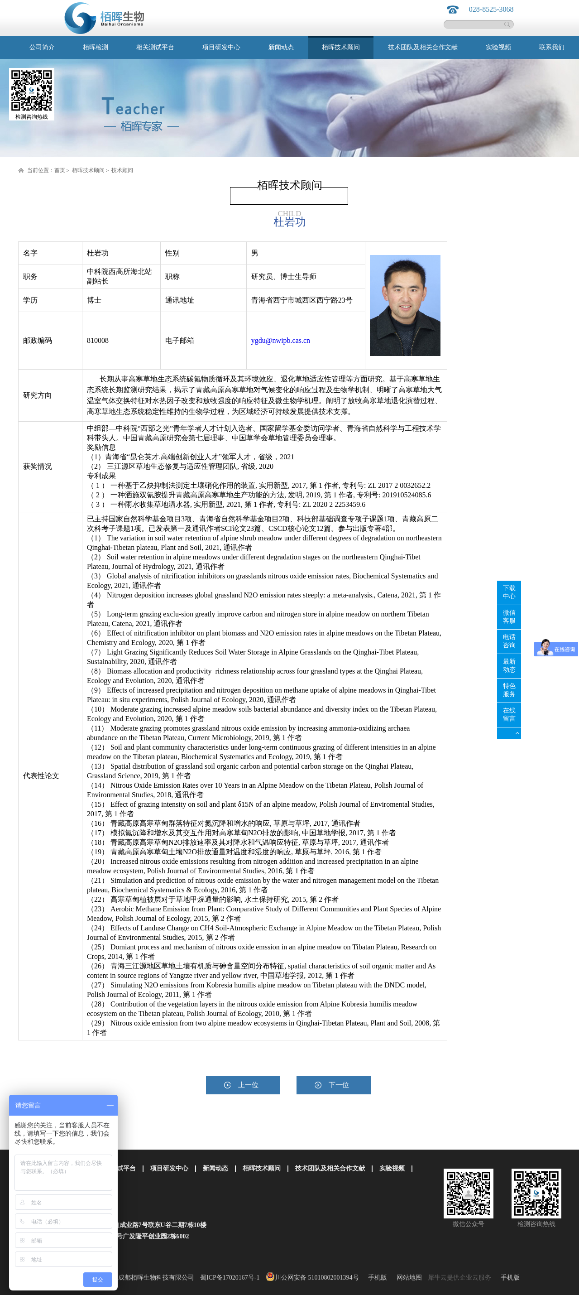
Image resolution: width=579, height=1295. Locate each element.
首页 (59, 170)
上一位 (248, 1084)
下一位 (339, 1084)
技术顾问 (122, 170)
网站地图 (407, 1277)
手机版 (376, 1277)
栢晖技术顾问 (88, 170)
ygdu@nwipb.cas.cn (280, 340)
